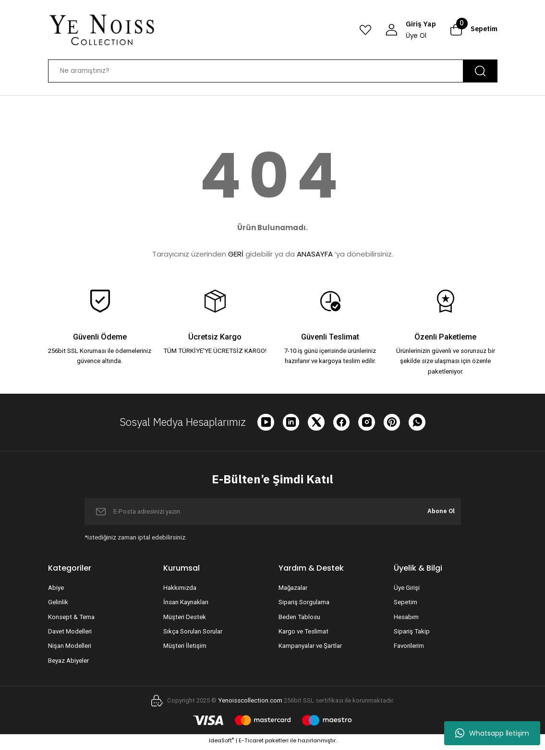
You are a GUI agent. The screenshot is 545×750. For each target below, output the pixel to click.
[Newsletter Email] (273, 514)
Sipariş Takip (412, 633)
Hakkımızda (179, 590)
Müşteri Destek (184, 619)
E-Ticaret (251, 743)
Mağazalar (293, 590)
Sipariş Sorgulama (304, 605)
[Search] (272, 70)
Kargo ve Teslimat (303, 633)
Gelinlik (58, 605)
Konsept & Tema (71, 619)
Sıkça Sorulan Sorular (192, 633)
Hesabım (406, 619)
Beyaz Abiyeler (68, 663)
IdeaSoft (221, 743)
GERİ (235, 254)
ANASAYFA (315, 254)
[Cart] (473, 29)
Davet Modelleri (70, 633)
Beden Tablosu (299, 619)
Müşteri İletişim (184, 648)
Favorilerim (409, 648)
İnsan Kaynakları (185, 605)
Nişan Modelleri (69, 648)
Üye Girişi (407, 590)
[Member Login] (411, 30)
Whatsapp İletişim (492, 733)
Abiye (56, 590)
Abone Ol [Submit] (437, 513)
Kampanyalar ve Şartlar (310, 648)
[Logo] (102, 30)
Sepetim (405, 605)
